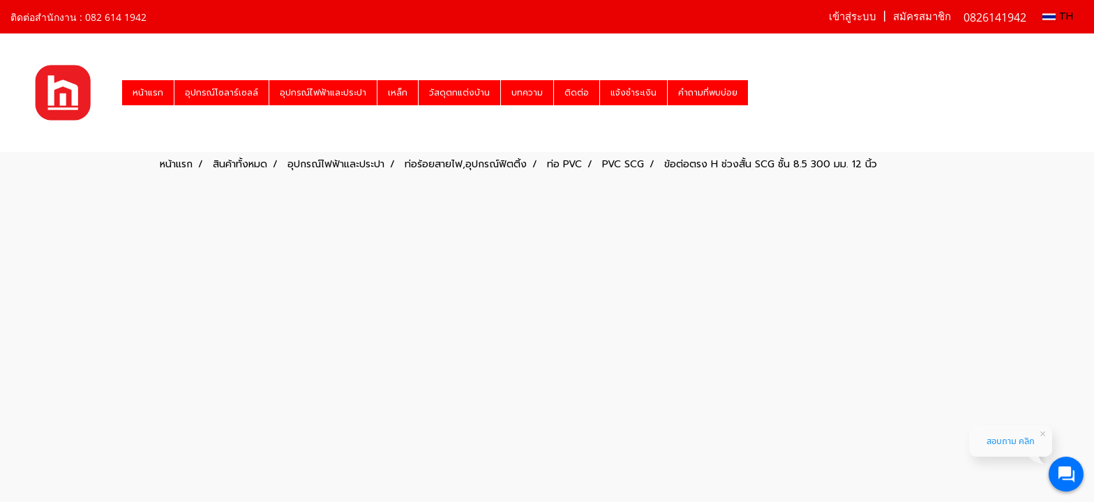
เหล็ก (397, 92)
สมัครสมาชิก (922, 16)
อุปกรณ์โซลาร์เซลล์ (221, 92)
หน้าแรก (148, 92)
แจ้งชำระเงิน (633, 92)
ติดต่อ (576, 92)
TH (1057, 16)
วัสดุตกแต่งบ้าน (459, 92)
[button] (760, 92)
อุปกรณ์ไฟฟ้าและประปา (323, 92)
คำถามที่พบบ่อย (707, 92)
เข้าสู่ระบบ (852, 16)
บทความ (527, 92)
